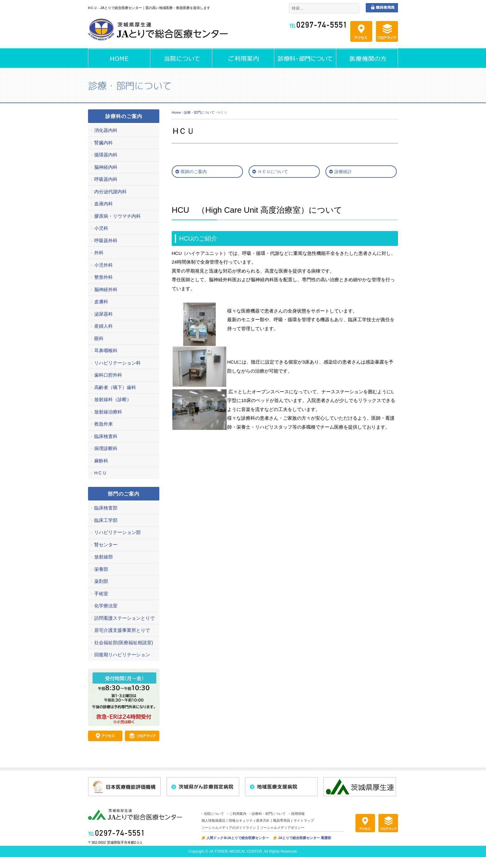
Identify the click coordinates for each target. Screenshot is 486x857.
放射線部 (103, 556)
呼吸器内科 (105, 179)
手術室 (101, 593)
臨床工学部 (105, 520)
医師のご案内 (194, 171)
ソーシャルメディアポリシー (282, 827)
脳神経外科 (105, 289)
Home (176, 112)
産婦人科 (103, 326)
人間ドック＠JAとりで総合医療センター (237, 838)
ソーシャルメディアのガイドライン (228, 827)
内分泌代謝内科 (110, 191)
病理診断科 (105, 448)
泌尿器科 (103, 314)
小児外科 (103, 265)
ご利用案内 (237, 813)
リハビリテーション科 (117, 362)
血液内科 (103, 203)
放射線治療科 (108, 411)
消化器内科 (105, 130)
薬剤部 (101, 581)
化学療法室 (105, 605)
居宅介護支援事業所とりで (122, 630)
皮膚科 (101, 301)
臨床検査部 (105, 507)
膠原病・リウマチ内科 (117, 216)
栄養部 (101, 569)
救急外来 (103, 423)
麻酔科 (101, 460)
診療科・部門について (269, 813)
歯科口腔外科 (108, 375)
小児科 (101, 228)
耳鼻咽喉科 (105, 350)
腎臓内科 (103, 142)
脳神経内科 (105, 167)
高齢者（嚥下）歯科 (115, 387)
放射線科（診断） (112, 399)
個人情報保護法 (213, 820)
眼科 (99, 338)
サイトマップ (304, 820)
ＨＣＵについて (273, 171)
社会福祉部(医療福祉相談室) (123, 642)
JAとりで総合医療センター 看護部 (304, 838)
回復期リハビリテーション (122, 654)
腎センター (105, 544)
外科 (99, 252)
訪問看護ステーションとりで (124, 618)
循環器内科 (105, 154)
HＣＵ (100, 472)
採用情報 (298, 813)
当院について (214, 813)
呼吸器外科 (105, 240)
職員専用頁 (281, 820)
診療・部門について (199, 112)
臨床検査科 (105, 436)
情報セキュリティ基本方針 (249, 820)
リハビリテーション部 (117, 532)
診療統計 (343, 171)
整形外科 (103, 277)
